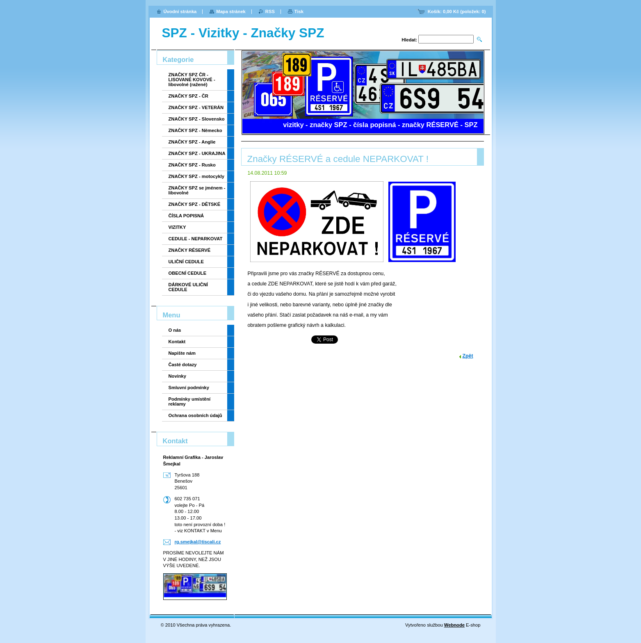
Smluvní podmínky (189, 387)
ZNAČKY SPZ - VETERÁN (196, 107)
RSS (270, 11)
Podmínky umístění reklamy (190, 401)
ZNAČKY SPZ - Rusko (192, 164)
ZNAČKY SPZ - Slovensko (197, 118)
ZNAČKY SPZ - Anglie (192, 141)
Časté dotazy (183, 364)
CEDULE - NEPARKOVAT (196, 238)
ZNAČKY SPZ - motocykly (197, 176)
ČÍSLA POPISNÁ (186, 215)
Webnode (454, 624)
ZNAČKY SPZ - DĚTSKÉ (195, 204)
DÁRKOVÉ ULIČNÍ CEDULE (188, 287)
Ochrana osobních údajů (195, 415)
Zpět (468, 356)
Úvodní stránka (180, 11)
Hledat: (409, 39)
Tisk (298, 11)
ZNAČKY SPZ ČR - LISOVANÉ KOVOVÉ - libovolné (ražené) (192, 79)
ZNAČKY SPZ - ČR (188, 95)
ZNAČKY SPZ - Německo (195, 130)
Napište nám (182, 353)
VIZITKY (177, 227)
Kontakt (177, 341)
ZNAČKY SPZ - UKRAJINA (197, 153)
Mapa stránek (231, 11)
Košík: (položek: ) (457, 11)
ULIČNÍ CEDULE (186, 261)
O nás (175, 330)
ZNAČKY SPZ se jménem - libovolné (197, 190)
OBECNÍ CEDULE (188, 273)
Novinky (178, 376)
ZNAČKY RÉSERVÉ (190, 250)
